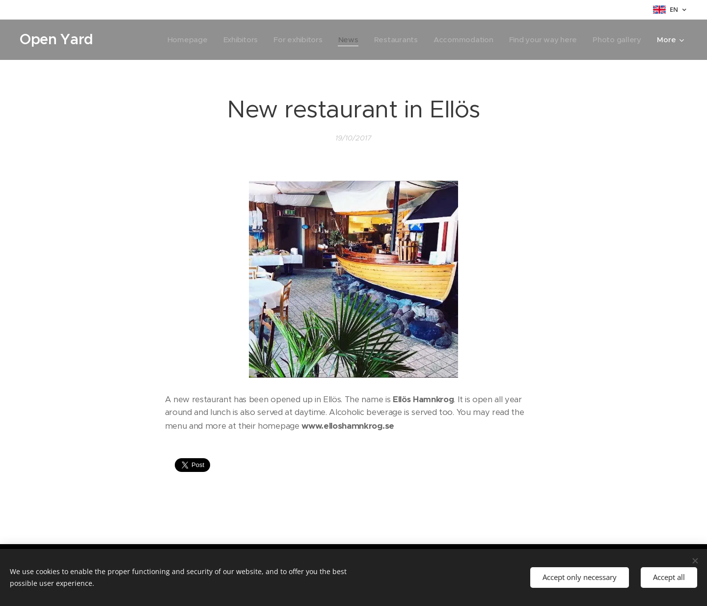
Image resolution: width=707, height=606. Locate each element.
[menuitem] (179, 40)
